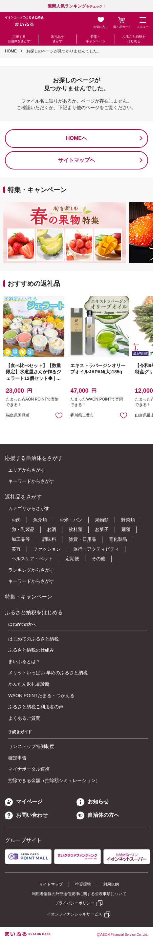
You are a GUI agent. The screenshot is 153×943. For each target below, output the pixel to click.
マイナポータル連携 (29, 769)
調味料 (49, 539)
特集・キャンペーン (95, 39)
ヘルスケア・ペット (32, 558)
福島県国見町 (18, 415)
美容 (16, 549)
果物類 (102, 519)
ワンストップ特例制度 (31, 746)
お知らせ (92, 801)
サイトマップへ (76, 160)
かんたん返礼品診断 (29, 684)
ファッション (47, 549)
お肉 (16, 519)
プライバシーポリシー (74, 903)
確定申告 (17, 757)
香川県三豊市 (82, 415)
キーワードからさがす (31, 481)
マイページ (23, 801)
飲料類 (75, 529)
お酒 (51, 529)
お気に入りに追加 (59, 415)
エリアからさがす (26, 470)
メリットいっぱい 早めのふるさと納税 (48, 672)
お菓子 (102, 529)
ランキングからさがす (31, 570)
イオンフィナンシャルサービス (74, 914)
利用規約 (111, 884)
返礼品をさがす (57, 39)
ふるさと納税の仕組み (31, 650)
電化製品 (118, 539)
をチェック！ (77, 6)
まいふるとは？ (24, 661)
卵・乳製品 (22, 529)
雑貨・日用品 (82, 539)
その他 (98, 558)
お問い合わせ (26, 815)
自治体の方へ (97, 815)
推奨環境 (83, 884)
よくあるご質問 (24, 718)
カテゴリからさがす (29, 508)
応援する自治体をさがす (19, 39)
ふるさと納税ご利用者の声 (35, 706)
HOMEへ (76, 138)
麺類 (125, 529)
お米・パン (70, 519)
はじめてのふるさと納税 (33, 638)
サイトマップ (51, 884)
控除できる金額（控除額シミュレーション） (54, 780)
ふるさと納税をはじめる (133, 39)
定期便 (72, 558)
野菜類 (128, 519)
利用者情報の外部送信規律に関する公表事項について (79, 894)
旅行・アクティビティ (96, 549)
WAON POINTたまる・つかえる (41, 695)
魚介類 (40, 519)
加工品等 (20, 539)
